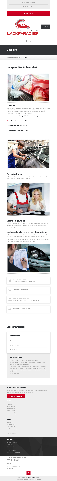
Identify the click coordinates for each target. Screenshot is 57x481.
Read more (14, 374)
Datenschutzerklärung (13, 466)
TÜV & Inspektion (11, 426)
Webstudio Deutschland (33, 477)
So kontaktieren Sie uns (16, 396)
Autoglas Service (11, 408)
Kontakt (9, 463)
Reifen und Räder (11, 424)
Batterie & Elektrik (11, 410)
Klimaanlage (9, 404)
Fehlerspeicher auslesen (12, 415)
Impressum (10, 468)
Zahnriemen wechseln (12, 431)
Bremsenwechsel (11, 412)
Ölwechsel (9, 422)
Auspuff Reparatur (11, 406)
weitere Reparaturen (11, 433)
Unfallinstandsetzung (12, 428)
